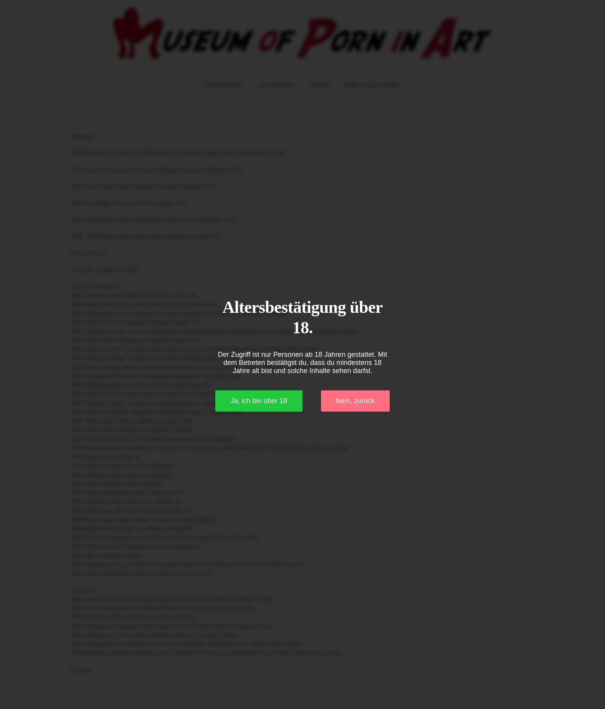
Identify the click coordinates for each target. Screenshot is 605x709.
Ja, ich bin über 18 (258, 401)
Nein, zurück (355, 401)
